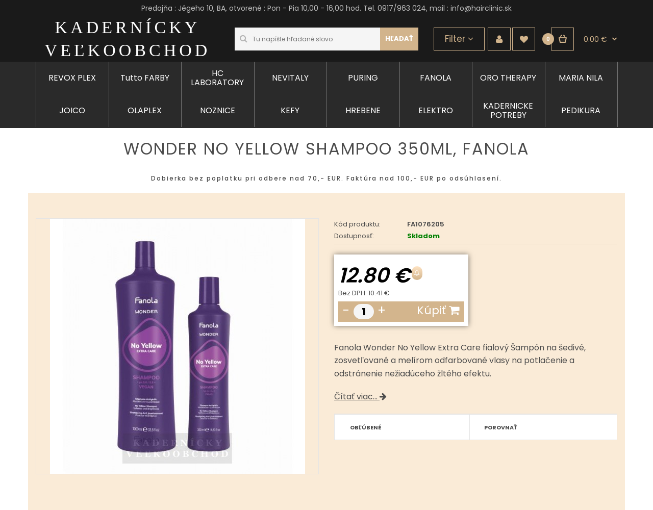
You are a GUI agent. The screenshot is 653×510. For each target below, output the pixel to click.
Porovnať (500, 427)
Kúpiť (438, 310)
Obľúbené (366, 427)
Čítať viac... (360, 396)
